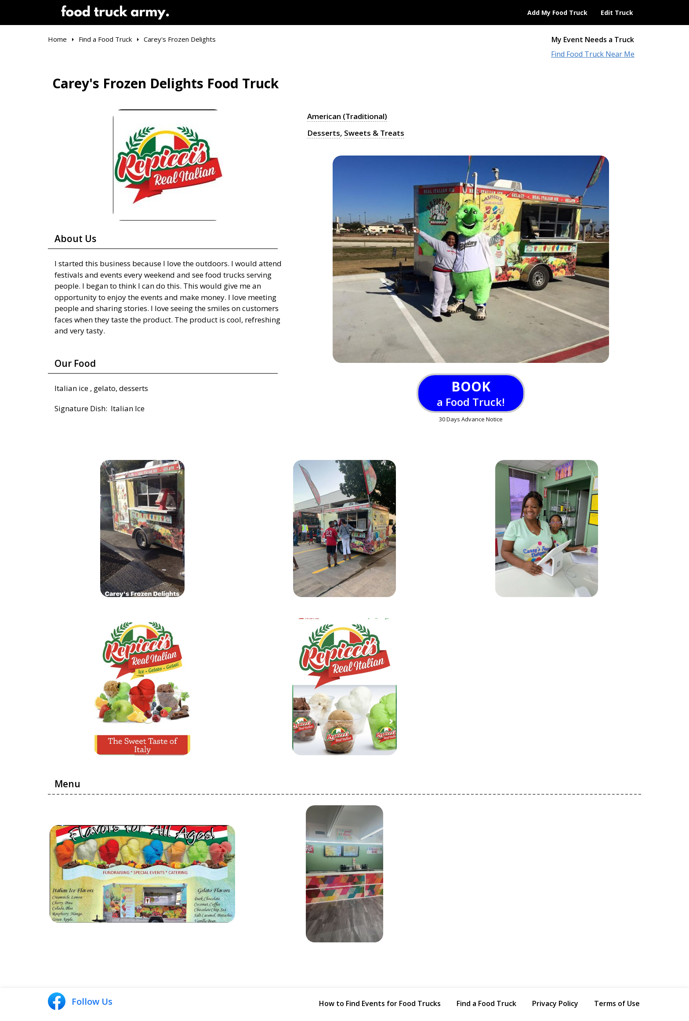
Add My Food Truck (557, 12)
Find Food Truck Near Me (593, 54)
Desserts (323, 133)
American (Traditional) (347, 116)
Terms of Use (617, 1003)
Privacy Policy (555, 1003)
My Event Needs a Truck (592, 39)
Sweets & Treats (374, 133)
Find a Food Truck (486, 1003)
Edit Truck (617, 12)
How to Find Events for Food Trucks (380, 1003)
